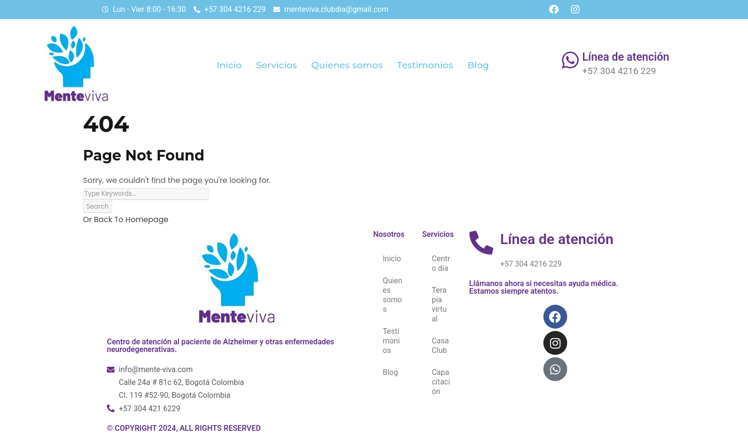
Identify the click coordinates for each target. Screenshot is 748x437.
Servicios (276, 65)
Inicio (229, 65)
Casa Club (440, 345)
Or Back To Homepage (125, 219)
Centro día (441, 263)
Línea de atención (625, 57)
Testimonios (425, 65)
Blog (478, 65)
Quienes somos (347, 65)
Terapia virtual (439, 304)
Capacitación (441, 382)
